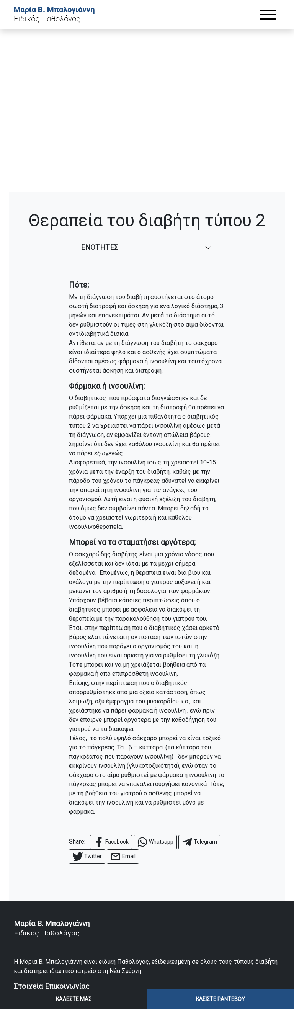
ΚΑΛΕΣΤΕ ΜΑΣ (73, 999)
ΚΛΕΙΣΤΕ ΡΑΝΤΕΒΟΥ (220, 999)
